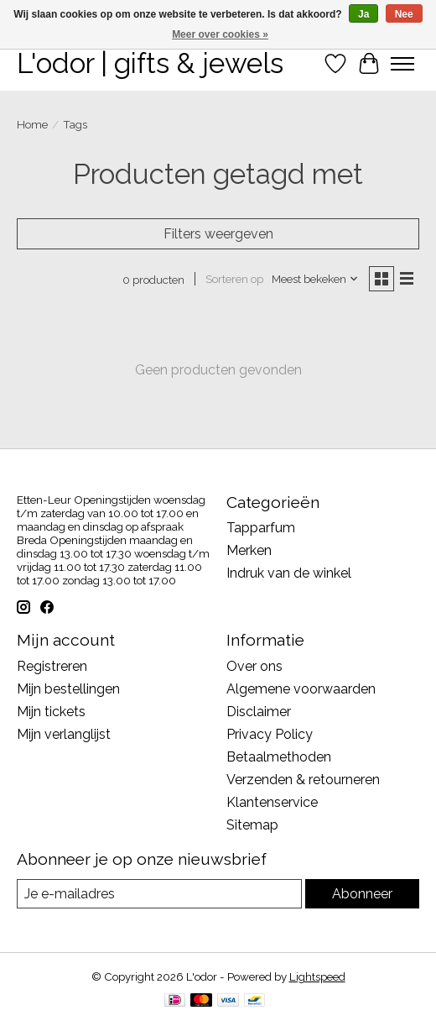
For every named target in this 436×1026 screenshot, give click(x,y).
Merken (249, 550)
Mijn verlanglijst (64, 734)
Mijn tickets (51, 712)
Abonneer (362, 894)
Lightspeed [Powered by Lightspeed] (317, 976)
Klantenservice (272, 802)
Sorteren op (234, 278)
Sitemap (252, 825)
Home (32, 124)
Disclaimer (258, 712)
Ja (363, 14)
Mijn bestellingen (68, 689)
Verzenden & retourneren (303, 780)
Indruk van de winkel (288, 573)
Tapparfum (260, 528)
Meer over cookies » (220, 34)
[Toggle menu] (402, 64)
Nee (404, 14)
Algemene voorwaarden (301, 689)
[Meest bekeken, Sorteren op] (315, 278)
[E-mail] (159, 893)
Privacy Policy (269, 734)
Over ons (254, 666)
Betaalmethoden (278, 757)
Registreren (52, 666)
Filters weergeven (218, 234)
